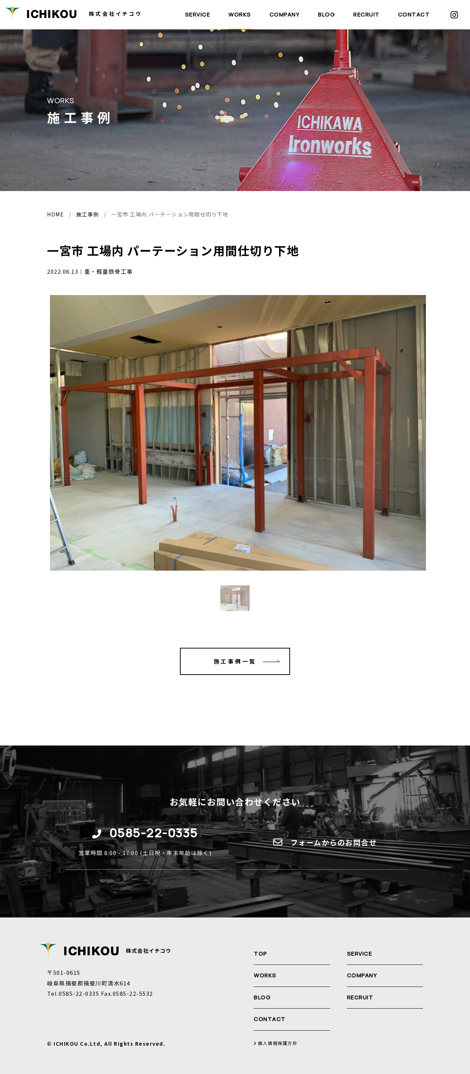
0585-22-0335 (153, 833)
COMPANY (285, 14)
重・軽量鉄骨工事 (108, 271)
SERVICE (197, 14)
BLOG (326, 14)
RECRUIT (366, 14)
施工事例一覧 (252, 661)
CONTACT (414, 14)
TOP (260, 954)
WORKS (239, 14)
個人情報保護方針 (275, 1043)
